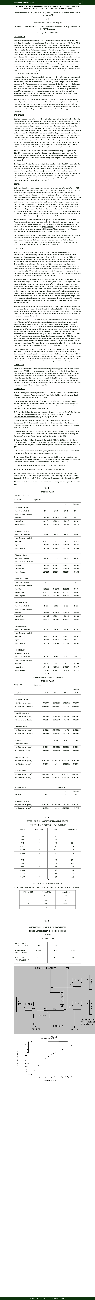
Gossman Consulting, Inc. (24, 3)
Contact (62, 1298)
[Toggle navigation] (79, 3)
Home (56, 1298)
